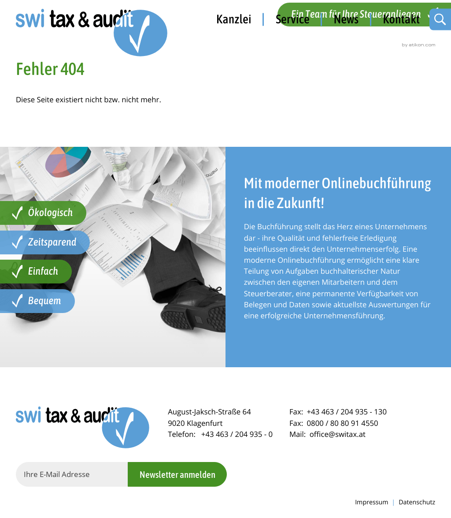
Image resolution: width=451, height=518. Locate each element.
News (346, 19)
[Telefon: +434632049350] (237, 434)
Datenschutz (417, 502)
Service (293, 19)
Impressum (371, 502)
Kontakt (401, 19)
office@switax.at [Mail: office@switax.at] (338, 434)
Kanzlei (233, 19)
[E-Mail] (72, 474)
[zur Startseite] (93, 33)
